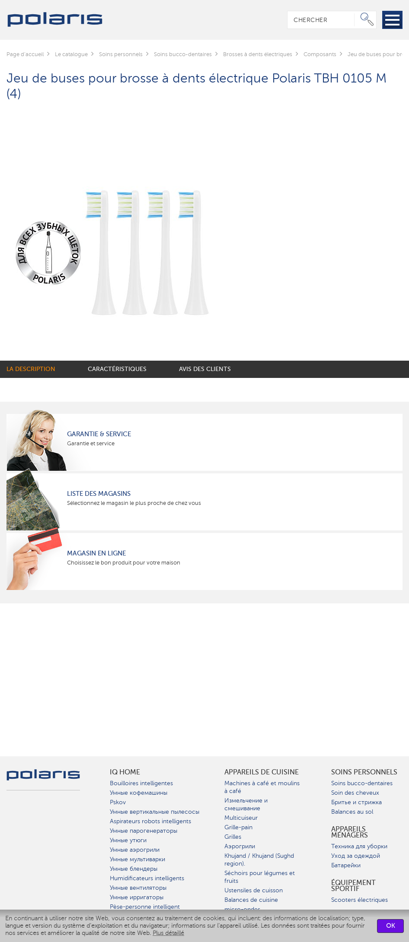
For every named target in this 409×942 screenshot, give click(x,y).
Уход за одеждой (355, 856)
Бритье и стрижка (356, 802)
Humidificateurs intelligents (147, 878)
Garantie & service (99, 434)
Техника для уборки (359, 846)
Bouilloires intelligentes (141, 783)
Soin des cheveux (355, 792)
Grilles (232, 837)
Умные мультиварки (137, 859)
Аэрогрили (239, 846)
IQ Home (125, 772)
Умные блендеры (133, 868)
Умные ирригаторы (136, 897)
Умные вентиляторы (138, 887)
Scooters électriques (359, 900)
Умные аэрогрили (135, 849)
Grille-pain (238, 827)
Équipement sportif (353, 886)
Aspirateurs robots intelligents (150, 821)
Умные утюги (128, 840)
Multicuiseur (241, 817)
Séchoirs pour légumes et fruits (259, 877)
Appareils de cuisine (261, 772)
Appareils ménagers (349, 832)
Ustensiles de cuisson (253, 890)
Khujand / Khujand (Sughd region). (259, 859)
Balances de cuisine (251, 900)
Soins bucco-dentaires (362, 783)
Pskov (118, 802)
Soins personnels (364, 772)
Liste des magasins (99, 494)
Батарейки (346, 865)
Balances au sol (352, 811)
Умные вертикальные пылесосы (154, 811)
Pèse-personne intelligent (145, 906)
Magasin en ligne (96, 553)
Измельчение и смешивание (246, 804)
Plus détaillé (168, 933)
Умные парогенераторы (143, 830)
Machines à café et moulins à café (262, 787)
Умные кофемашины (138, 792)
